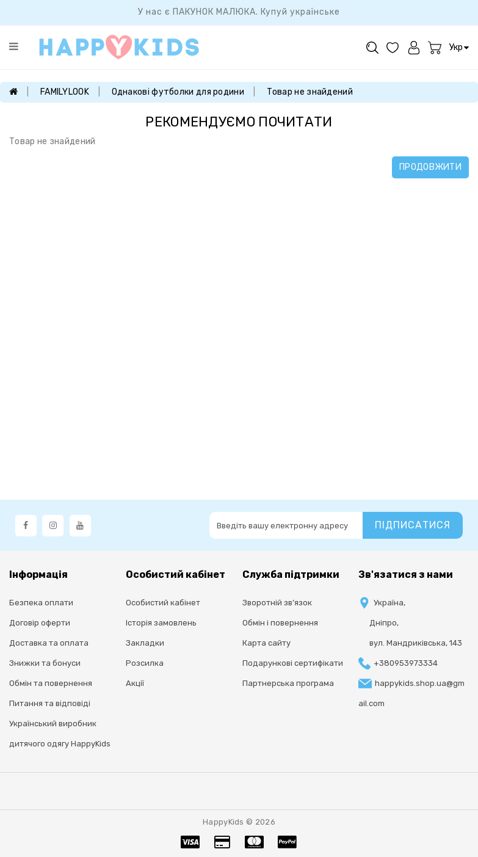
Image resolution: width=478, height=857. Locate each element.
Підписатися (413, 525)
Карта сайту (266, 642)
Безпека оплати (41, 602)
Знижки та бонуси (45, 663)
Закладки (145, 642)
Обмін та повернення (50, 683)
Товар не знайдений (310, 92)
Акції (135, 683)
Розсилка (145, 663)
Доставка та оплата (49, 642)
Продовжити (430, 167)
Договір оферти (39, 622)
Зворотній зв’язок (277, 602)
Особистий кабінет (163, 602)
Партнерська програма (288, 683)
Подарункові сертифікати (292, 663)
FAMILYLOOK (64, 92)
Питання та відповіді (49, 703)
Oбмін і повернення (280, 622)
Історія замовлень (161, 622)
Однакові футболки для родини (178, 92)
